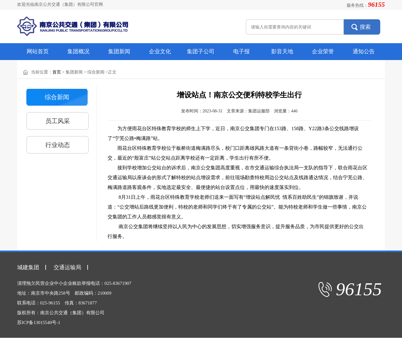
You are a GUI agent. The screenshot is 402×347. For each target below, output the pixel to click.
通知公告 (364, 51)
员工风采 (57, 121)
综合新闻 (57, 97)
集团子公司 (200, 51)
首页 (56, 72)
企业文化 (160, 51)
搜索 (365, 27)
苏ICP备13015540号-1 (38, 322)
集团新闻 (119, 51)
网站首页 (38, 51)
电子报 (241, 51)
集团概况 (78, 51)
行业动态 (57, 144)
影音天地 (282, 51)
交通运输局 (67, 267)
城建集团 (28, 267)
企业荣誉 (323, 51)
